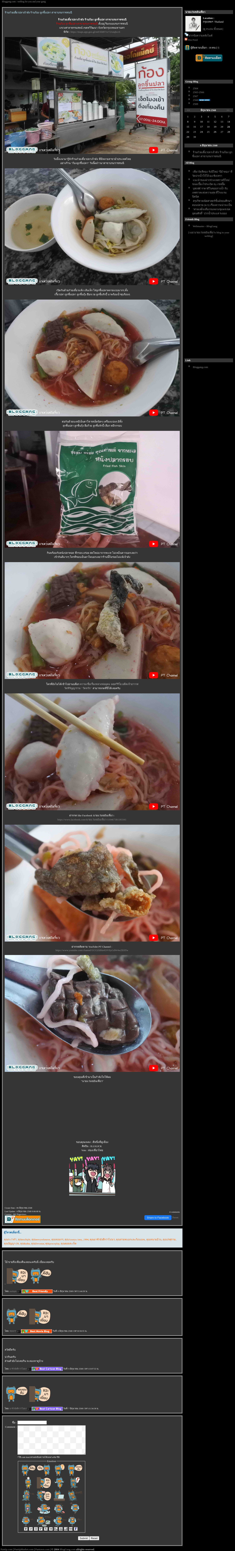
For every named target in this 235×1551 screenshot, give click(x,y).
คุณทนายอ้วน (153, 1239)
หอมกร (15, 1331)
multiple (15, 1291)
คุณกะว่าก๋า (10, 1239)
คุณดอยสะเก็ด (68, 1243)
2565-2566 (198, 92)
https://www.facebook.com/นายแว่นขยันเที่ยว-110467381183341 (91, 819)
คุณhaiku (25, 1243)
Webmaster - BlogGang (205, 226)
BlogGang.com (67, 1549)
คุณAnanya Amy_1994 (76, 1239)
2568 (195, 100)
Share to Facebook (158, 1217)
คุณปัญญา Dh (11, 1243)
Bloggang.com (200, 367)
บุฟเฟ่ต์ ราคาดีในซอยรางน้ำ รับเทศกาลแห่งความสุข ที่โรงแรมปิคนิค (210, 192)
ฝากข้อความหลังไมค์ (200, 35)
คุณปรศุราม (169, 1239)
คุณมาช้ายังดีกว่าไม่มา (102, 1239)
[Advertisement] (201, 298)
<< (188, 110)
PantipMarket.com (23, 1549)
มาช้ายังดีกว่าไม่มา (20, 1369)
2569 (195, 103)
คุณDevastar (37, 1243)
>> (228, 110)
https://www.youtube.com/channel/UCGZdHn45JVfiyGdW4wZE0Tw (92, 950)
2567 (195, 96)
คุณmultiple (24, 1239)
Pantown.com (42, 1549)
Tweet (175, 1217)
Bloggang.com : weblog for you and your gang (24, 1)
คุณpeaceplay (52, 1243)
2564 (195, 88)
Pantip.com (6, 1549)
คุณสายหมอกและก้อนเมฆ (130, 1239)
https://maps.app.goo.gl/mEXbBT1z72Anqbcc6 (95, 31)
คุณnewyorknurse (41, 1239)
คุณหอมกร (57, 1239)
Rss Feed (193, 39)
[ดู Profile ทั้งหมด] (213, 28)
